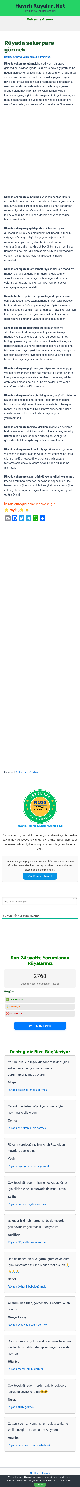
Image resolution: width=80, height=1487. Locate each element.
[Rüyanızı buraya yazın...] (40, 901)
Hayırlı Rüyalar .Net (40, 6)
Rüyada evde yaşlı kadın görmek (27, 1324)
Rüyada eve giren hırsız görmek (27, 1128)
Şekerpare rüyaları (27, 772)
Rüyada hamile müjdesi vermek (27, 1204)
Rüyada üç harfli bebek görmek (27, 1286)
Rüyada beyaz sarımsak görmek (27, 1090)
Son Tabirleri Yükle (40, 1025)
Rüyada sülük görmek (21, 1407)
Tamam (39, 1484)
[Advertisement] (40, 151)
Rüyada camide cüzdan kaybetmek (29, 1445)
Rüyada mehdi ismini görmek (26, 1369)
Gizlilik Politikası (40, 1473)
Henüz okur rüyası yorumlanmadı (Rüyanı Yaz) (27, 57)
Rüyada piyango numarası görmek (29, 1166)
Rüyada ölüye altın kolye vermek (27, 1242)
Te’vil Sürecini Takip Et (40, 876)
